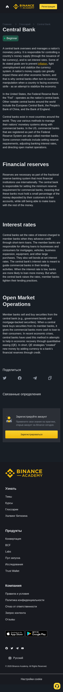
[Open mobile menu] (61, 7)
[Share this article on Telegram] (35, 378)
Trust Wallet (12, 571)
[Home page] (23, 6)
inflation (42, 63)
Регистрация (48, 6)
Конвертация (13, 538)
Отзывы (10, 619)
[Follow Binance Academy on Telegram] (17, 648)
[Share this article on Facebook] (20, 378)
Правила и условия (17, 593)
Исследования (14, 564)
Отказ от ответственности (21, 606)
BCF (8, 545)
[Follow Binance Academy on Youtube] (22, 648)
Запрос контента (15, 613)
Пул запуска (12, 558)
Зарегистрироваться (31, 434)
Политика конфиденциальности (24, 600)
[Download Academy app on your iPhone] (14, 634)
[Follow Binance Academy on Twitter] (12, 648)
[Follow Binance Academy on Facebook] (6, 648)
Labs (8, 551)
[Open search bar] (37, 7)
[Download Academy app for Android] (36, 634)
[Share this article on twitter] (5, 378)
